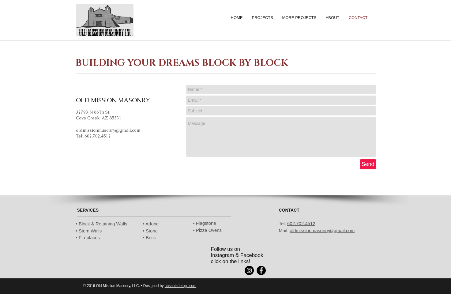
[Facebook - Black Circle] (261, 270)
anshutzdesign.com (180, 286)
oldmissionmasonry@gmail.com (108, 130)
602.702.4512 (98, 136)
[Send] (368, 164)
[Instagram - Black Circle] (249, 270)
